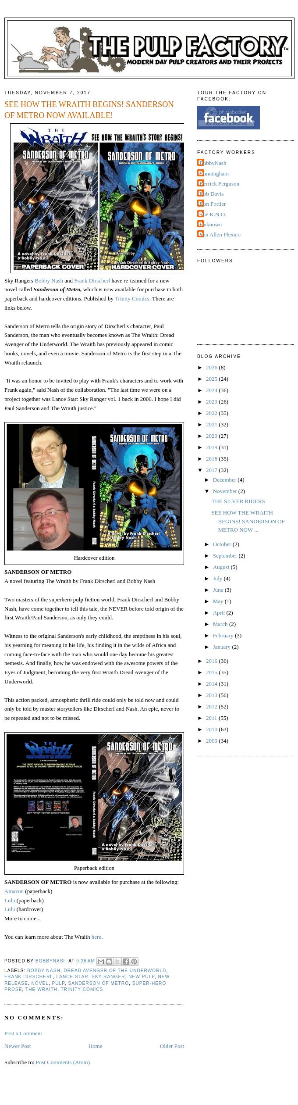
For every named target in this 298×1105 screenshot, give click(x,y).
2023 (212, 401)
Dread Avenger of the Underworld (115, 970)
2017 (212, 470)
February (224, 635)
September (226, 555)
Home (96, 1046)
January (222, 647)
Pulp (58, 983)
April (220, 612)
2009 (212, 740)
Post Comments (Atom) (63, 1062)
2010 (212, 729)
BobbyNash (212, 163)
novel (39, 983)
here (96, 936)
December (225, 479)
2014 (212, 683)
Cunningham (214, 173)
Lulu (9, 900)
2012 (212, 706)
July (218, 578)
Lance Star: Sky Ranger (91, 976)
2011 (212, 718)
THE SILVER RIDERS (238, 501)
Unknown (210, 224)
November (225, 491)
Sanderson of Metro (98, 983)
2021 (212, 424)
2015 (212, 672)
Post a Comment (23, 1033)
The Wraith (41, 989)
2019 (212, 447)
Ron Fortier (212, 203)
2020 (212, 436)
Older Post (172, 1046)
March (221, 624)
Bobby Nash (49, 280)
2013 (212, 695)
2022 (212, 413)
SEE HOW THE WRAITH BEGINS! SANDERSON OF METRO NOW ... (247, 521)
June (219, 589)
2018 (212, 458)
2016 (212, 661)
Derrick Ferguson (219, 183)
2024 (212, 390)
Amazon (14, 891)
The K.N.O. (212, 214)
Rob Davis (211, 193)
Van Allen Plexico (220, 234)
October (223, 544)
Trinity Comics (132, 298)
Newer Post (17, 1046)
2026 (212, 367)
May (219, 601)
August (222, 567)
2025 (212, 378)
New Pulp (141, 976)
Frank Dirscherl (92, 280)
